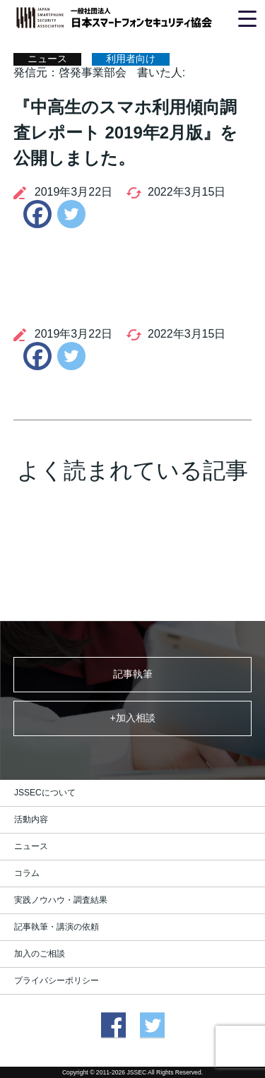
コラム (27, 873)
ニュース (31, 846)
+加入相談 (132, 717)
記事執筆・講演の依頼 (56, 927)
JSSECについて (45, 793)
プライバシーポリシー (56, 980)
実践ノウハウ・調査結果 (60, 900)
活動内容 (31, 819)
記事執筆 (133, 674)
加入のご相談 (39, 954)
